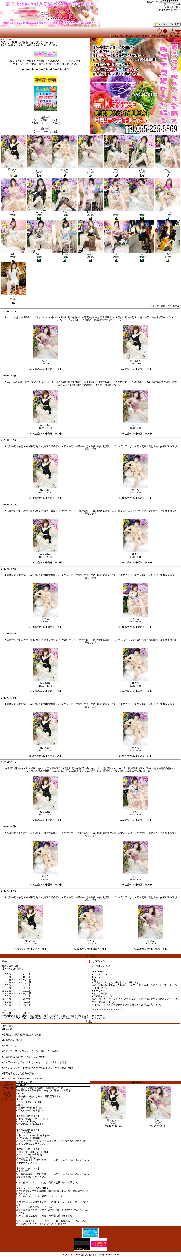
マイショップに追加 (166, 24)
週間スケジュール (170, 306)
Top (122, 36)
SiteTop (114, 36)
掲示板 (129, 36)
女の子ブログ (142, 36)
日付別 (155, 306)
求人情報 (174, 36)
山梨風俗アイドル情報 (92, 1254)
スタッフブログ (159, 36)
